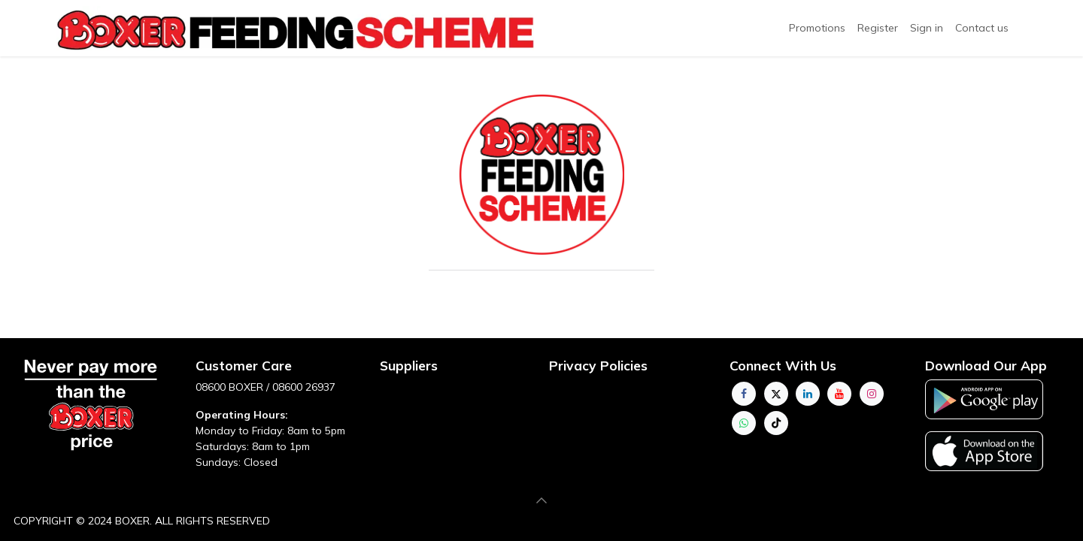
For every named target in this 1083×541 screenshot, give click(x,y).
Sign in (926, 28)
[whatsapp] (744, 423)
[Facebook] (744, 394)
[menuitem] (877, 28)
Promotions (817, 28)
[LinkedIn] (808, 394)
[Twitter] (776, 394)
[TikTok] (776, 423)
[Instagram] (872, 394)
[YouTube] (839, 394)
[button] (541, 500)
